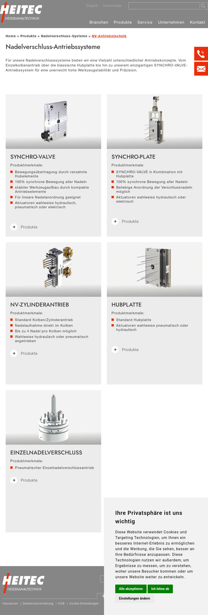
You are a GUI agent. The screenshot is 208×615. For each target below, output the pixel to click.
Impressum (10, 603)
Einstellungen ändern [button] (134, 598)
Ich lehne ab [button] (160, 589)
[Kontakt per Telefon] (201, 54)
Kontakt (197, 22)
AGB (61, 603)
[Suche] (162, 6)
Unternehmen (171, 22)
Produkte (123, 22)
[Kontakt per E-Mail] (201, 69)
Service (144, 22)
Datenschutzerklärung (38, 603)
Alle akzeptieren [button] (131, 589)
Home (11, 36)
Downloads (112, 5)
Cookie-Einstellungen (84, 603)
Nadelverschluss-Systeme (64, 36)
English (92, 5)
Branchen (98, 22)
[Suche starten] (204, 6)
